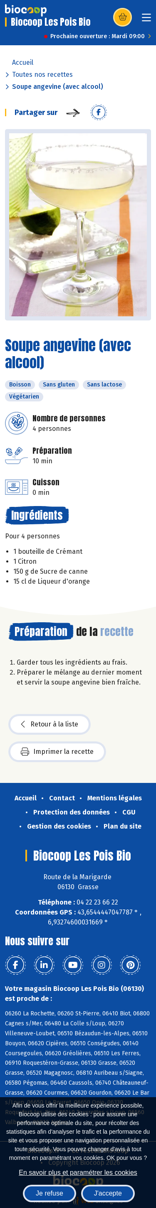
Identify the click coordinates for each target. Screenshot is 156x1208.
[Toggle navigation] (146, 20)
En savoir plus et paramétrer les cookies (78, 1172)
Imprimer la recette (57, 752)
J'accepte (108, 1193)
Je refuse (49, 1193)
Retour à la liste (49, 724)
